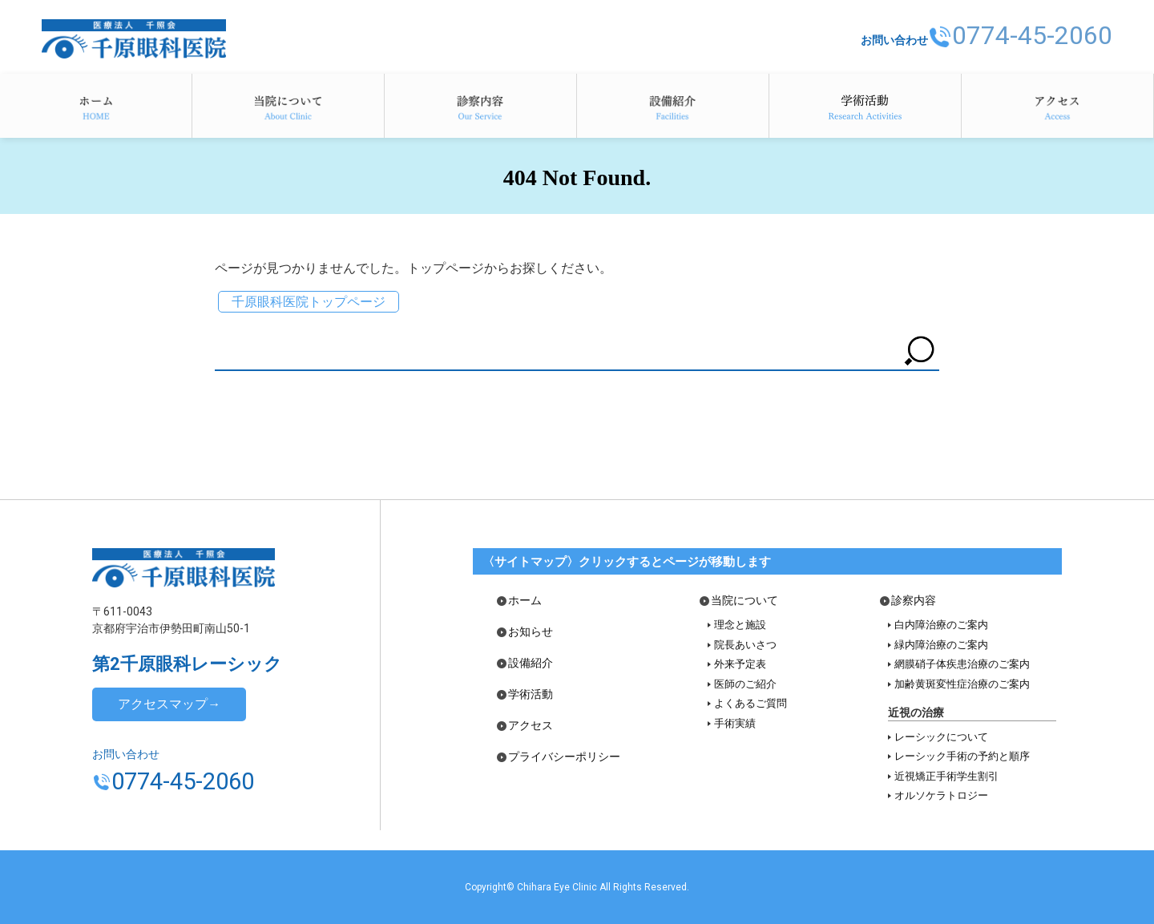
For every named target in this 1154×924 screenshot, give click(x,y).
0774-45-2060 (1023, 34)
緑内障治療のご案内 (941, 645)
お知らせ (530, 632)
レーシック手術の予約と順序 (962, 756)
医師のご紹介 (745, 684)
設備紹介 (673, 106)
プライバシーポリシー (564, 757)
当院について (288, 106)
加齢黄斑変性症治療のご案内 (962, 684)
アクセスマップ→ (169, 704)
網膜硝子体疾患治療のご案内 (962, 664)
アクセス (1057, 106)
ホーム (96, 106)
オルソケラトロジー (941, 795)
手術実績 (735, 723)
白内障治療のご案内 (941, 625)
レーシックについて (941, 737)
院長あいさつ (745, 645)
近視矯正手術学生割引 (946, 776)
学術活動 (865, 106)
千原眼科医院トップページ (308, 301)
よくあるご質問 (750, 703)
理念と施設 (740, 625)
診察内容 (480, 106)
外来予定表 (740, 664)
